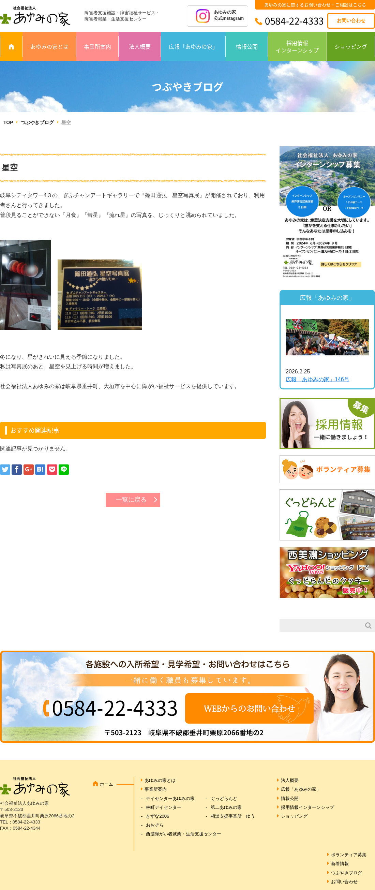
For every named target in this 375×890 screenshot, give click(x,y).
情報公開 (247, 46)
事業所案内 (97, 46)
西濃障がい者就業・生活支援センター (183, 833)
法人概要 (140, 46)
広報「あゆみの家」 (193, 46)
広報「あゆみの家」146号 (317, 379)
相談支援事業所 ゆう (233, 816)
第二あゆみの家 (226, 807)
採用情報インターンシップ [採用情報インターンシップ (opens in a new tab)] (307, 807)
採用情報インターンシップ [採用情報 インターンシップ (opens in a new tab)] (297, 46)
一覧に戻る (131, 499)
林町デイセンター (163, 807)
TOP (8, 122)
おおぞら (155, 825)
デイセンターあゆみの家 (170, 798)
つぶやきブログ (37, 122)
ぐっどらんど (224, 798)
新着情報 (340, 863)
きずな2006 (157, 816)
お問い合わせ (351, 20)
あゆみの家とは (49, 46)
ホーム (106, 784)
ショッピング (350, 46)
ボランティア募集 (348, 854)
